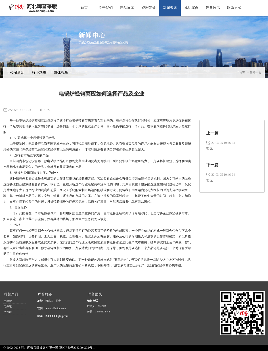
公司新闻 (17, 72)
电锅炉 (8, 300)
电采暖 (8, 306)
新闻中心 (255, 72)
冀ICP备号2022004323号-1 (77, 347)
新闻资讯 (170, 8)
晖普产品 (11, 294)
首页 (84, 8)
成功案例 (191, 8)
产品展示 (127, 8)
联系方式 (234, 8)
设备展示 (213, 8)
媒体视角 (61, 72)
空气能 (8, 312)
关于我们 (105, 8)
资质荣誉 (148, 8)
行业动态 (39, 72)
